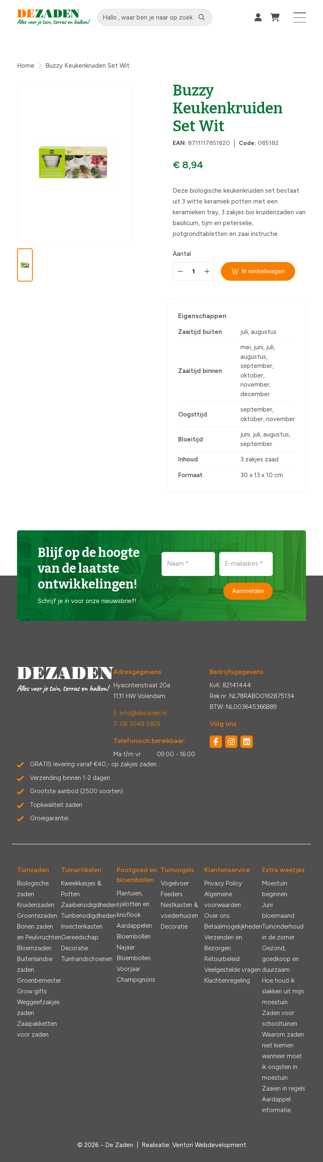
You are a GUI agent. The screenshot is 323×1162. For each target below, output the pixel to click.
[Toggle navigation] (300, 17)
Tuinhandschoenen (87, 959)
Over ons (217, 915)
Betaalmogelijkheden (233, 926)
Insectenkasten (82, 926)
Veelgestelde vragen (232, 969)
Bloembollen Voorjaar (134, 963)
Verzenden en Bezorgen (223, 943)
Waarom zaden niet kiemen (283, 1040)
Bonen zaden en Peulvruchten (39, 932)
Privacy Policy (223, 883)
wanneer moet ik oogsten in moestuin (282, 1066)
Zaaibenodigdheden (89, 905)
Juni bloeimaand (278, 910)
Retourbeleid (222, 959)
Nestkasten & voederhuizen (179, 910)
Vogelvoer (175, 883)
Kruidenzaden (35, 905)
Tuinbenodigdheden (88, 915)
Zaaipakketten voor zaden (37, 1029)
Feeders (172, 894)
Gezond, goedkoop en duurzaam (280, 958)
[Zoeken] (201, 17)
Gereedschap (79, 937)
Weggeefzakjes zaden (38, 1007)
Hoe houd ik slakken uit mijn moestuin (283, 991)
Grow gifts (32, 991)
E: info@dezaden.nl (139, 713)
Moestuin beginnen (274, 889)
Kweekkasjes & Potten (81, 889)
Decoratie (74, 948)
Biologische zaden (33, 889)
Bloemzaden (34, 948)
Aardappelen (134, 925)
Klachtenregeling (227, 980)
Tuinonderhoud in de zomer (282, 932)
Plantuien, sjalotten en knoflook (133, 904)
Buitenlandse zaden (34, 964)
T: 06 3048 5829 (136, 724)
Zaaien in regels (283, 1088)
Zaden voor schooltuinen (279, 1018)
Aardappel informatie (276, 1105)
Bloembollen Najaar (134, 942)
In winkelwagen (258, 271)
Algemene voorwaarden (222, 899)
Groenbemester (39, 980)
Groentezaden (37, 915)
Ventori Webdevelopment (209, 1145)
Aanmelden (248, 591)
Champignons (136, 979)
